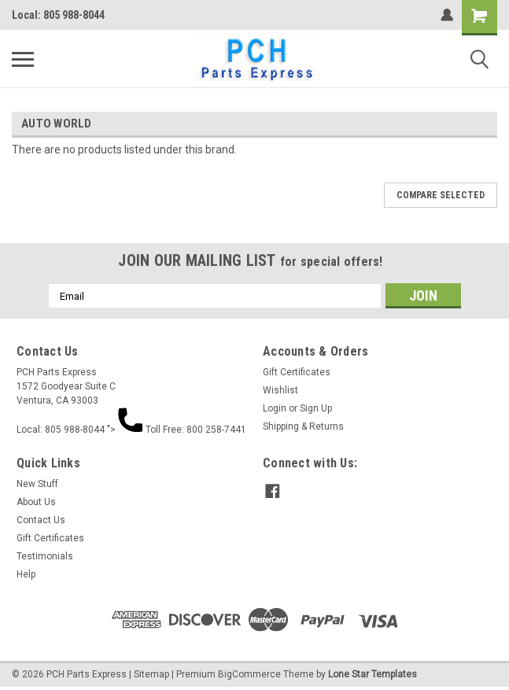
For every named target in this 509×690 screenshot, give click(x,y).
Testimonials (45, 556)
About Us (36, 501)
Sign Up (316, 408)
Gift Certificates (296, 372)
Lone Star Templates (372, 674)
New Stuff (37, 483)
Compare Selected (441, 195)
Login (274, 408)
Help (26, 574)
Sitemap (151, 674)
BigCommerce (249, 674)
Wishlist (280, 390)
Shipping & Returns (303, 426)
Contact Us (41, 520)
